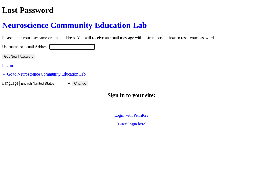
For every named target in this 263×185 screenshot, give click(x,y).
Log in (7, 65)
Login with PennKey (131, 115)
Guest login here (131, 124)
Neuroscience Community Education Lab (74, 25)
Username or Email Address (25, 46)
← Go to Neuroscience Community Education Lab (44, 74)
